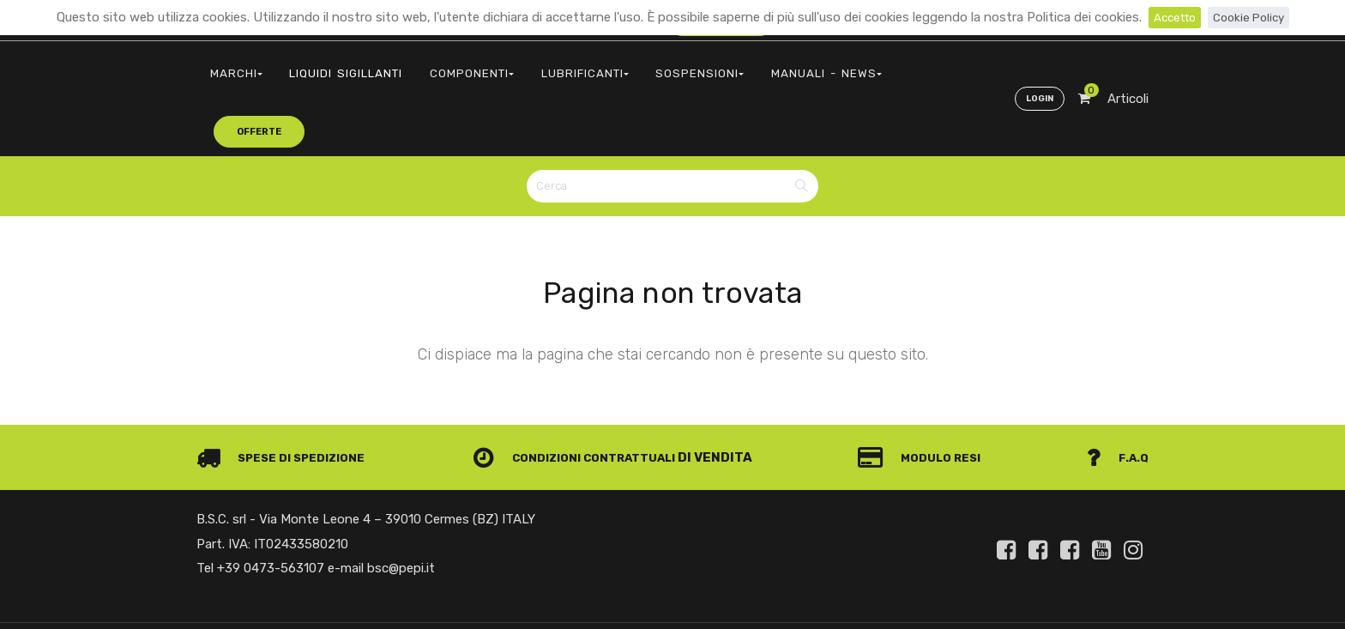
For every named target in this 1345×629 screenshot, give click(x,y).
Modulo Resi (928, 394)
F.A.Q (1116, 394)
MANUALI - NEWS (756, 64)
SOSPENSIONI (646, 64)
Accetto (1171, 17)
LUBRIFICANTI (543, 64)
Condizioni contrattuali (584, 394)
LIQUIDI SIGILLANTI (329, 64)
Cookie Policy (1252, 17)
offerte (862, 64)
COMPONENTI (443, 64)
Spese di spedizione (287, 394)
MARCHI (231, 64)
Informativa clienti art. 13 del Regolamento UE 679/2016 (1005, 597)
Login (1036, 65)
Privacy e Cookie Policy (794, 597)
